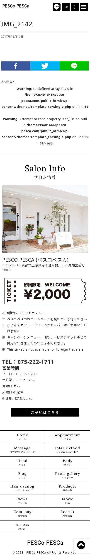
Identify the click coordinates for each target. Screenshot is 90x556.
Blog (22, 475)
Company (22, 513)
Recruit (68, 513)
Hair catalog (22, 488)
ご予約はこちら (45, 412)
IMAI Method (67, 450)
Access (22, 526)
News (22, 501)
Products (67, 488)
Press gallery (67, 475)
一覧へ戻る (45, 143)
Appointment (67, 437)
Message (22, 450)
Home (22, 437)
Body (67, 462)
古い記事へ (8, 81)
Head (22, 462)
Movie (67, 501)
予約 (65, 7)
